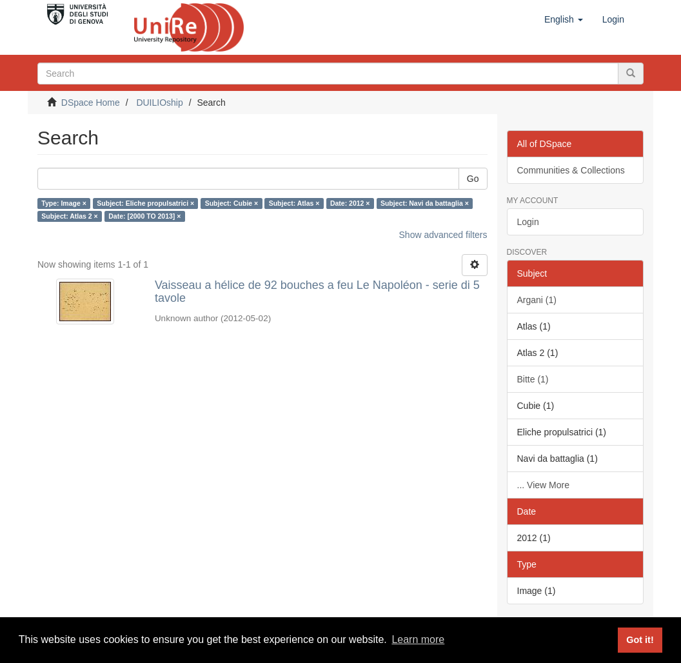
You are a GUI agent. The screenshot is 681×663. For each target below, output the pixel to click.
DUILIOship (159, 102)
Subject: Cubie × (232, 203)
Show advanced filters (443, 235)
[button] (564, 19)
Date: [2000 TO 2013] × (144, 216)
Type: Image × (63, 203)
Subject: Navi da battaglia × (424, 203)
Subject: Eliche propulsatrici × (145, 203)
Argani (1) (537, 300)
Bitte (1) (533, 379)
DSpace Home (90, 102)
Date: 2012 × (350, 203)
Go (473, 178)
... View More (543, 485)
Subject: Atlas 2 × (69, 216)
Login (528, 222)
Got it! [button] (639, 640)
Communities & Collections (571, 170)
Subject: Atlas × (294, 203)
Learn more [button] (417, 639)
